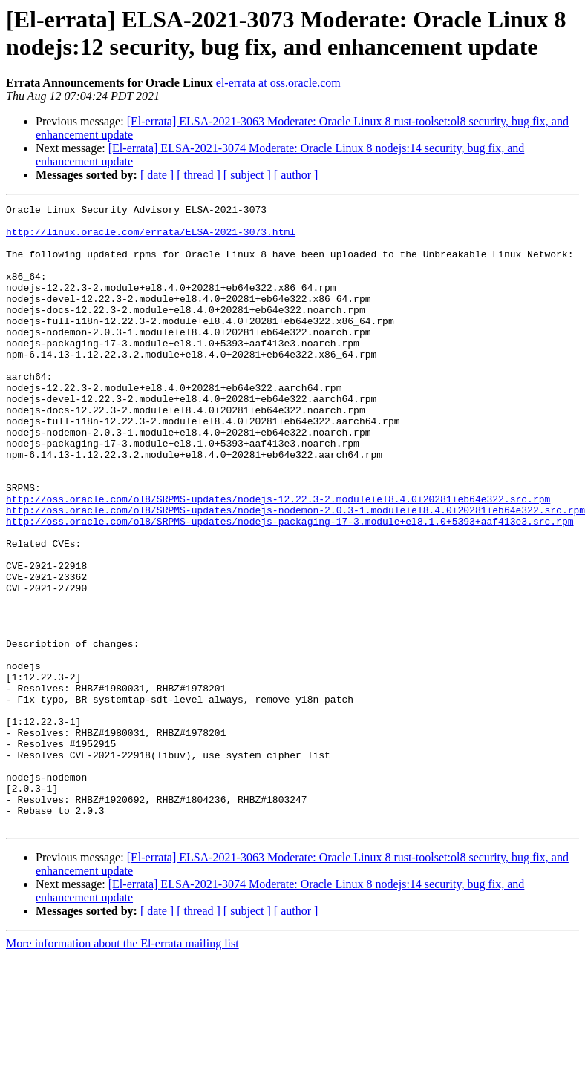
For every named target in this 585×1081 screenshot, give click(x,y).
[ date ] (157, 174)
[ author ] (296, 174)
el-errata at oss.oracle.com (278, 82)
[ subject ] (247, 174)
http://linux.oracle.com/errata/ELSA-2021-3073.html (150, 238)
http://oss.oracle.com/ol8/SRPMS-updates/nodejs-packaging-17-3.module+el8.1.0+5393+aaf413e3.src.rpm (289, 585)
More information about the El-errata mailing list (122, 1068)
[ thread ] (198, 174)
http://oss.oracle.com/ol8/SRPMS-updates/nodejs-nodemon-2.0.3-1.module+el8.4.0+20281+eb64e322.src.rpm (295, 572)
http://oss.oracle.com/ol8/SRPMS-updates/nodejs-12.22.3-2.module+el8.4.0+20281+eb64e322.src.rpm (278, 558)
